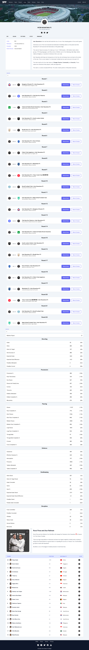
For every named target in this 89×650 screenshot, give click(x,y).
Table (15, 2)
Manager (39, 36)
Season (8, 73)
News (38, 2)
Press (41, 641)
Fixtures (23, 36)
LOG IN (79, 2)
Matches (11, 2)
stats (31, 36)
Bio (7, 36)
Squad (14, 36)
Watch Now (66, 84)
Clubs (25, 2)
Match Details (76, 84)
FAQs (37, 641)
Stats (29, 2)
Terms (46, 641)
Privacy (52, 641)
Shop (43, 2)
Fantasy (33, 2)
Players (20, 2)
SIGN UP (84, 2)
